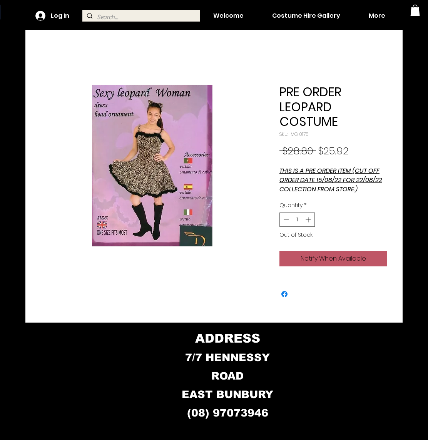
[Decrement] (285, 219)
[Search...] (140, 17)
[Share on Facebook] (284, 294)
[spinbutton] (297, 219)
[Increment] (309, 219)
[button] (415, 10)
